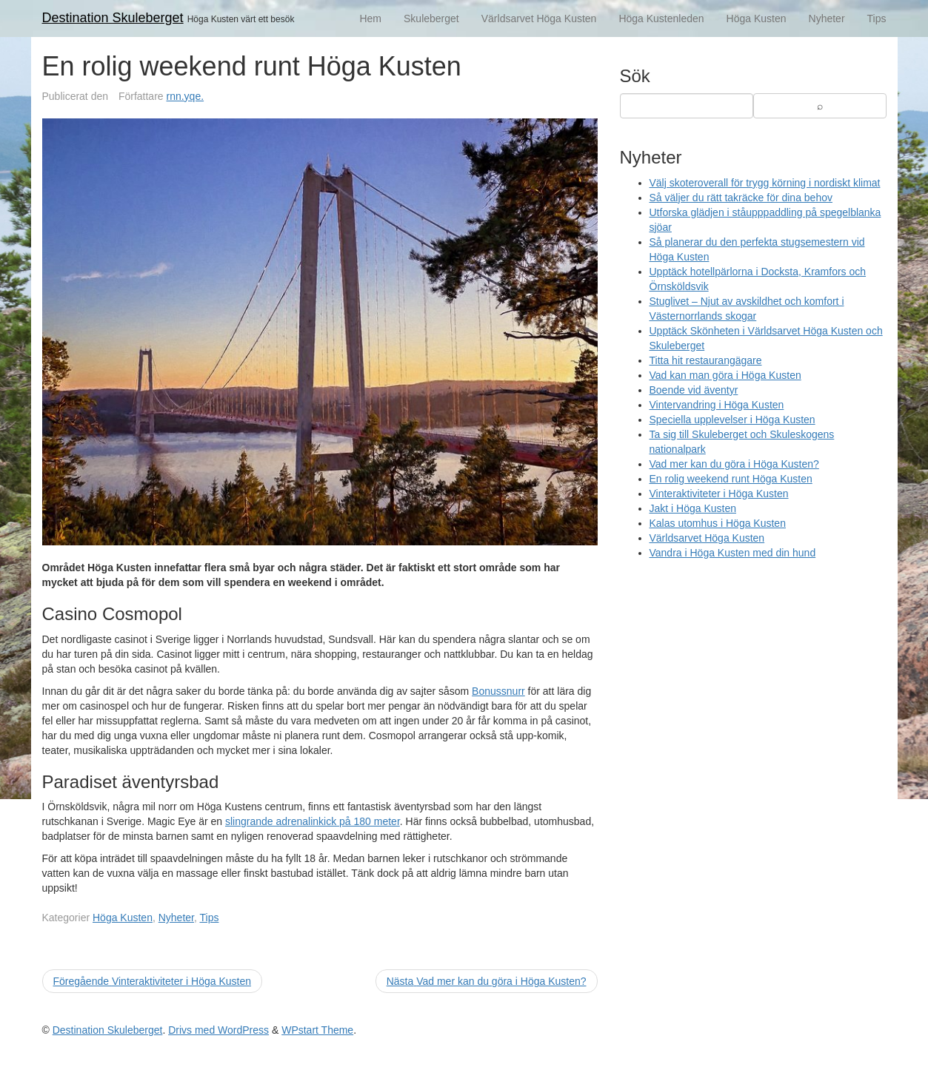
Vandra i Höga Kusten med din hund (733, 553)
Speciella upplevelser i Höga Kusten (732, 419)
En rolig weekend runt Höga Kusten (731, 479)
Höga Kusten (757, 18)
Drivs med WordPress (218, 1030)
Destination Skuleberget (113, 17)
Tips (877, 18)
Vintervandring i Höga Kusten (717, 405)
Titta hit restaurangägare (706, 360)
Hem (370, 18)
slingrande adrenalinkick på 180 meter (312, 821)
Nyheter (827, 18)
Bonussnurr (498, 691)
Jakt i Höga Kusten (693, 508)
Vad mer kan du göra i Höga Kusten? (734, 464)
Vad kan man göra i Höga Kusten (725, 375)
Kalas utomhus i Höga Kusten (718, 523)
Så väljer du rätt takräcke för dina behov (741, 197)
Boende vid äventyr (694, 390)
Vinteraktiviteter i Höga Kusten (719, 493)
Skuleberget (431, 18)
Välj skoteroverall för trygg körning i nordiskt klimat (765, 183)
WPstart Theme (317, 1030)
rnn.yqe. (185, 96)
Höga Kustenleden (661, 18)
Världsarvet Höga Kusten (539, 18)
